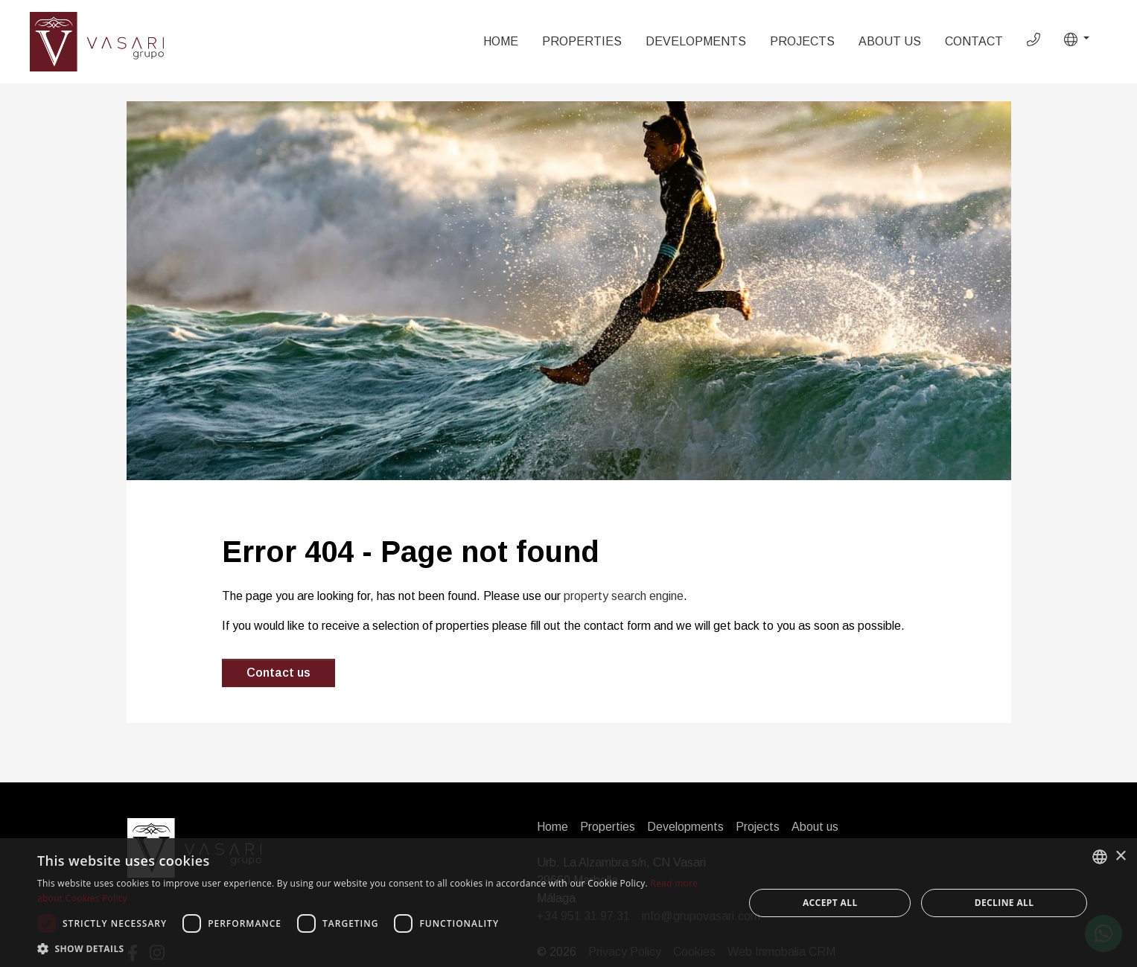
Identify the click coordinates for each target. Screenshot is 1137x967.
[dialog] (568, 902)
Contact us (278, 672)
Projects (802, 41)
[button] (1076, 39)
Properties (582, 41)
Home (500, 41)
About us (890, 41)
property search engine (624, 596)
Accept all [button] (830, 902)
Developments (696, 41)
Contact (974, 41)
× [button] (1120, 856)
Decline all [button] (1004, 902)
